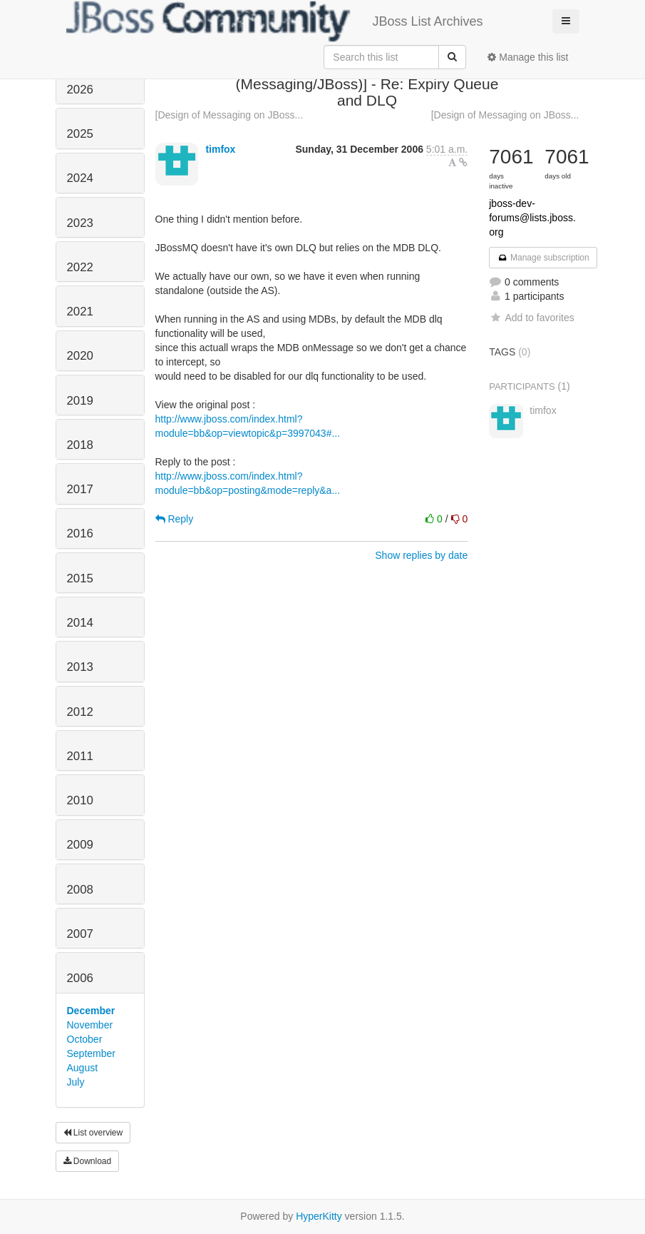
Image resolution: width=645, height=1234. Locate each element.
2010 (80, 800)
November (90, 1025)
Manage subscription (543, 258)
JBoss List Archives (274, 21)
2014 (80, 622)
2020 (80, 356)
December (91, 1010)
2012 (80, 712)
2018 (80, 445)
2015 (80, 578)
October (85, 1039)
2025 (80, 134)
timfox (220, 149)
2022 (80, 267)
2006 (80, 978)
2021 (80, 311)
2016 (80, 533)
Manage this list (527, 57)
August (82, 1067)
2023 (80, 223)
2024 (80, 178)
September (91, 1053)
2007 (80, 934)
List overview (93, 1133)
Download (87, 1161)
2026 (80, 89)
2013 (80, 667)
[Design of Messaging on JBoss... (229, 115)
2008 (80, 889)
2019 (80, 401)
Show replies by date (421, 555)
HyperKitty (319, 1216)
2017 (80, 489)
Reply (174, 519)
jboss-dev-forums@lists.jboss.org (532, 218)
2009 (80, 844)
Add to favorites (531, 317)
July (76, 1082)
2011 (80, 756)
